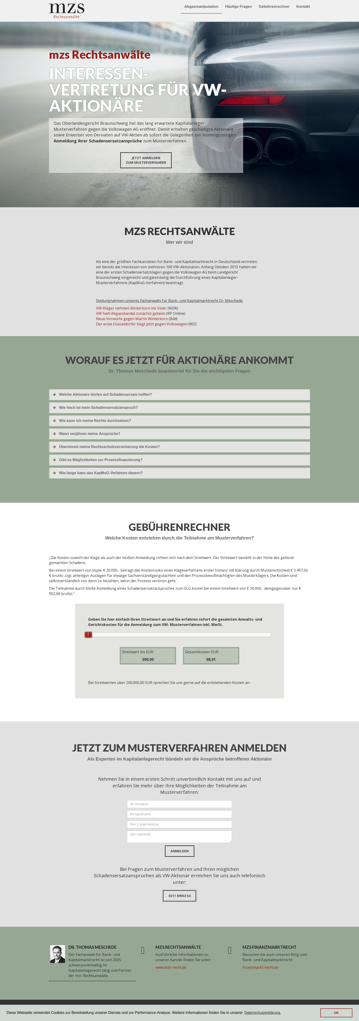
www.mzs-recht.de (170, 967)
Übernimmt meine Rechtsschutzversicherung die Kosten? (109, 447)
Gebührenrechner (274, 6)
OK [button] (336, 1013)
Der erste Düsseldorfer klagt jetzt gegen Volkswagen (142, 323)
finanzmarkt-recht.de (260, 967)
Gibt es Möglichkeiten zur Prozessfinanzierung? (101, 460)
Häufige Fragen (238, 6)
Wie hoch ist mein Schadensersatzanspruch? (98, 408)
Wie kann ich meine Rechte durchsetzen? (95, 421)
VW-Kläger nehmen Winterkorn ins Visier (131, 308)
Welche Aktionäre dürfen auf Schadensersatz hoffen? (105, 394)
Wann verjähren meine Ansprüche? (89, 434)
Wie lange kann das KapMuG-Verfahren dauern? (101, 473)
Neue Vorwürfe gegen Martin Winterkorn (132, 318)
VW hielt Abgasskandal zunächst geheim (130, 313)
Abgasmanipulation (201, 6)
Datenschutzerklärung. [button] (262, 1013)
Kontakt (303, 6)
